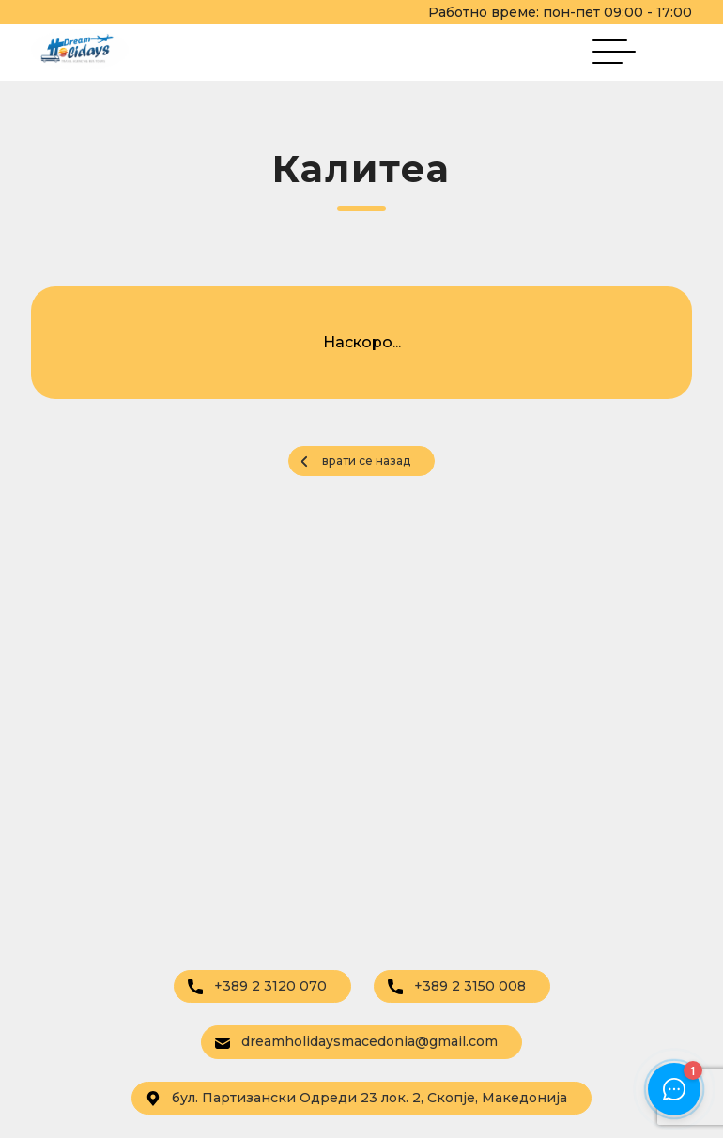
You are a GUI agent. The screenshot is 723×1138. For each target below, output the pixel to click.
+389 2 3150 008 (457, 985)
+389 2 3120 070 (257, 985)
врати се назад (366, 461)
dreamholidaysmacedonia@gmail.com (356, 1041)
